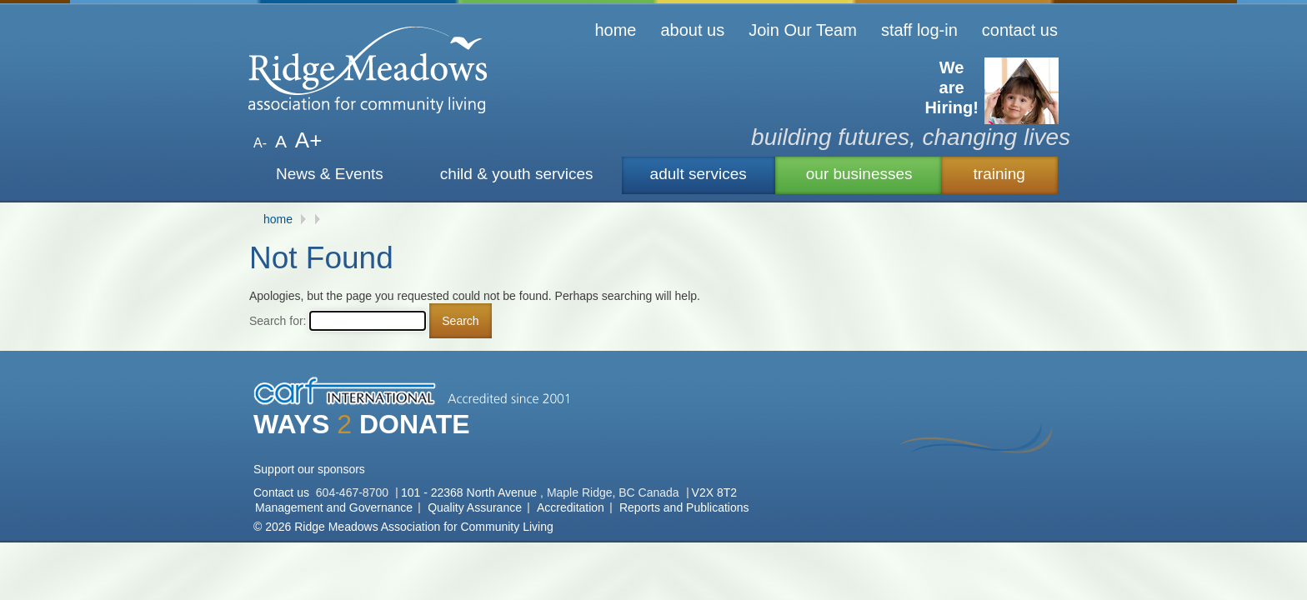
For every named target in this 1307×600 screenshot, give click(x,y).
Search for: (277, 321)
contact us (1020, 30)
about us (692, 30)
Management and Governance (334, 507)
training (999, 173)
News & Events (329, 173)
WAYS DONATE (361, 424)
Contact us (283, 492)
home (615, 30)
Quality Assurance (475, 507)
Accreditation (570, 507)
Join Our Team (803, 30)
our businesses (859, 173)
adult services (698, 173)
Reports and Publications (684, 507)
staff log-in (919, 30)
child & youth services (516, 173)
